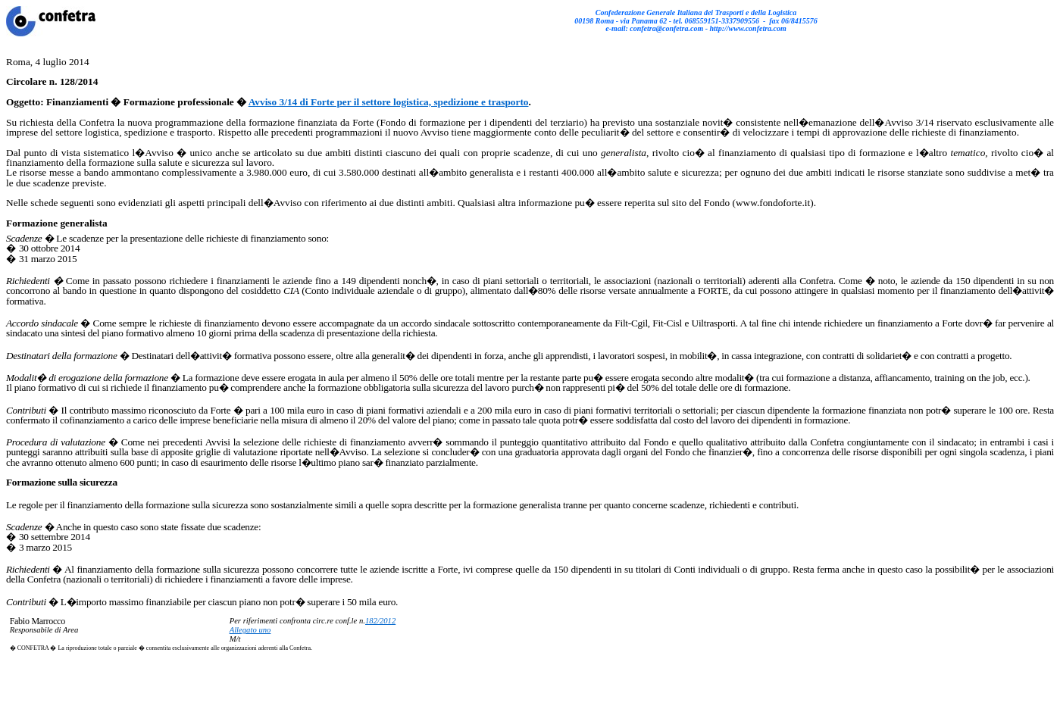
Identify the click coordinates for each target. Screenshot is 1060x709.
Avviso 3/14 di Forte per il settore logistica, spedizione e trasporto (389, 102)
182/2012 (380, 621)
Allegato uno (250, 630)
